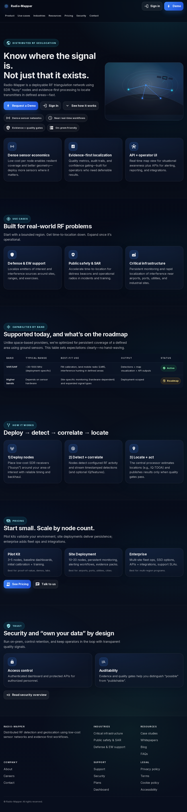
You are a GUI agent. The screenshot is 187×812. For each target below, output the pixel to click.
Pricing (69, 15)
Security (81, 15)
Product (9, 15)
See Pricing (17, 584)
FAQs (144, 754)
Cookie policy (150, 782)
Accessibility (149, 789)
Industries (39, 15)
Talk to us (45, 584)
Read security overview (26, 695)
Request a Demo (21, 105)
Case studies (149, 733)
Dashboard (101, 789)
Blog (144, 747)
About (8, 769)
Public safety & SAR (107, 740)
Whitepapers (149, 740)
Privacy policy (150, 769)
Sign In (50, 105)
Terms (145, 776)
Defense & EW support (109, 747)
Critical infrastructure (108, 733)
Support (99, 769)
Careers (9, 776)
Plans (97, 782)
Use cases (24, 15)
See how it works (80, 105)
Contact (93, 15)
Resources (55, 15)
